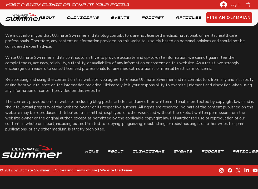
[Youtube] (255, 170)
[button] (248, 4)
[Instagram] (221, 170)
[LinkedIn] (247, 170)
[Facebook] (230, 170)
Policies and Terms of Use (75, 170)
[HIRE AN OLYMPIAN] (229, 17)
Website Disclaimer (116, 170)
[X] (238, 170)
